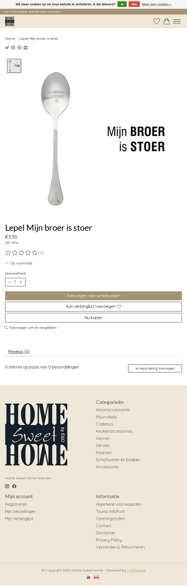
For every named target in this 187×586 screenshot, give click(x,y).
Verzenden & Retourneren (120, 547)
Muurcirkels (106, 416)
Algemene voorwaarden (118, 504)
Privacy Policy (109, 539)
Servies (103, 445)
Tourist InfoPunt (110, 511)
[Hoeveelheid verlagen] (10, 282)
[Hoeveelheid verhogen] (20, 282)
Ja (122, 4)
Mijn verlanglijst (19, 518)
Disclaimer (105, 532)
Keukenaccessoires (114, 431)
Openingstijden (110, 518)
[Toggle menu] (177, 21)
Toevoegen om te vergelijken (30, 327)
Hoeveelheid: (15, 273)
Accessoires (107, 466)
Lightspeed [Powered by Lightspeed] (136, 570)
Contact (104, 525)
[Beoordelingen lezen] (21, 253)
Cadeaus (104, 424)
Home (10, 38)
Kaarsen (104, 452)
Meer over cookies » (156, 4)
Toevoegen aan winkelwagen (93, 295)
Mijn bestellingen (20, 511)
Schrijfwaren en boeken (118, 459)
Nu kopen (93, 317)
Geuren (103, 438)
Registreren (16, 504)
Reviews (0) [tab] (19, 351)
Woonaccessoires (113, 409)
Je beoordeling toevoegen (155, 368)
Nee (134, 4)
